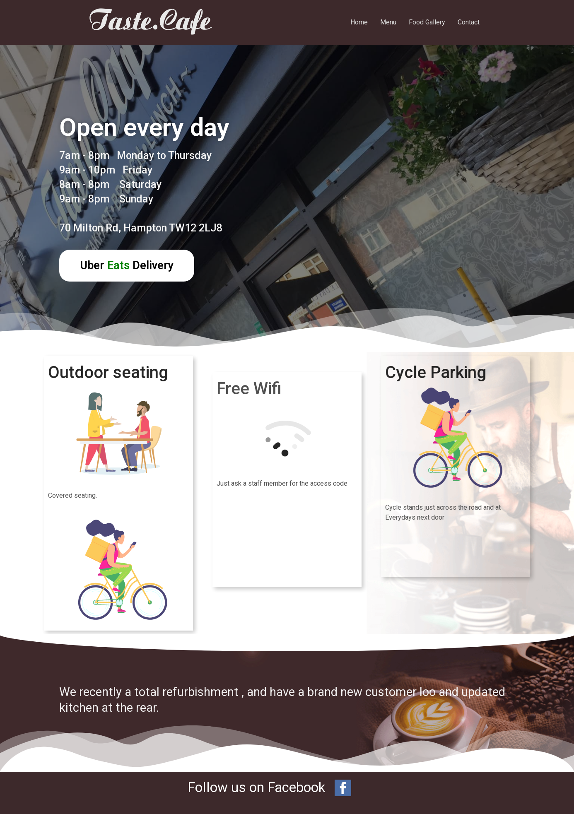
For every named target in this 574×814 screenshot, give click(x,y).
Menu (388, 22)
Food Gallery (427, 22)
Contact (469, 22)
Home (359, 22)
